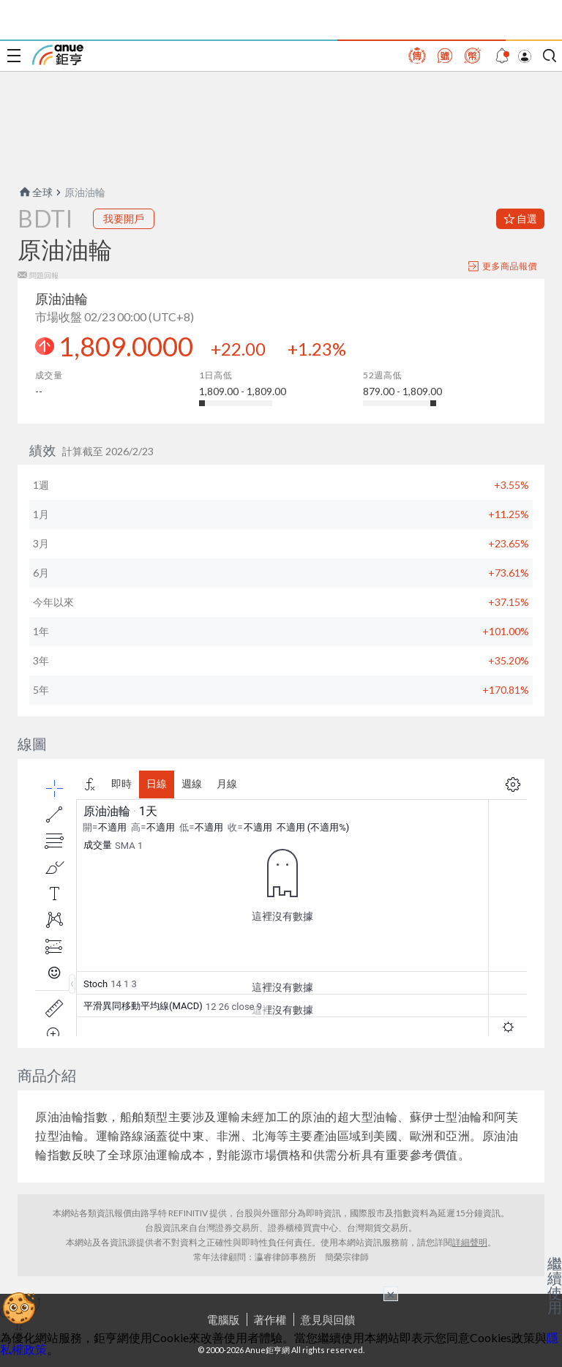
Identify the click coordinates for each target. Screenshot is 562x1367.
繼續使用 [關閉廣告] (554, 1285)
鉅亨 (57, 55)
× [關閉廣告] (390, 1294)
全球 (35, 192)
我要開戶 (123, 218)
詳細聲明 (469, 1242)
